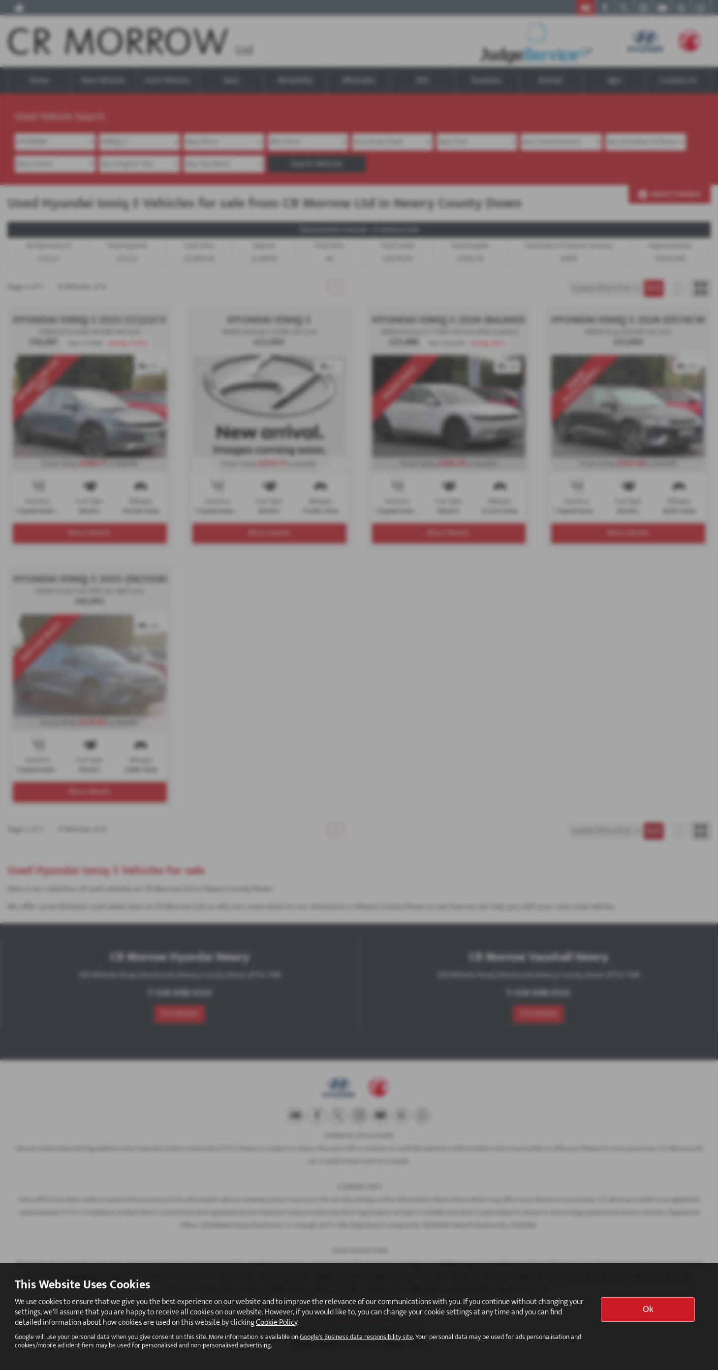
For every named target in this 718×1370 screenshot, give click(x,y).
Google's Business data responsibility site (356, 1337)
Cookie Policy (276, 1322)
